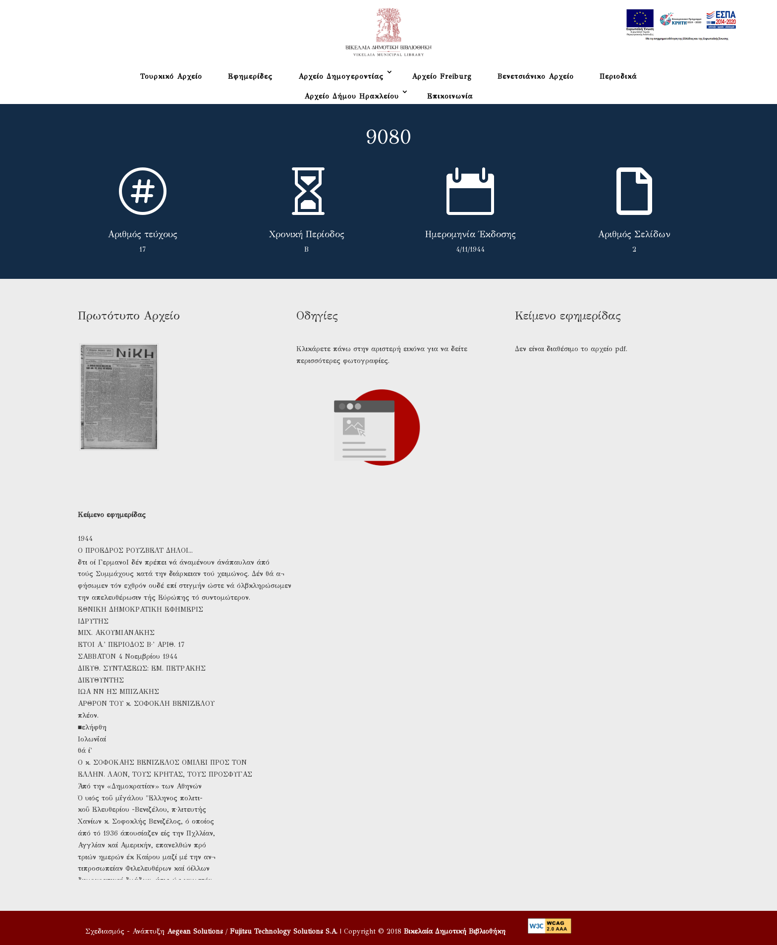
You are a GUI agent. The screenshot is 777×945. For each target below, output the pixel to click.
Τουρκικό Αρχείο (171, 76)
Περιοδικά (618, 76)
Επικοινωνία (450, 96)
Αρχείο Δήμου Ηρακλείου (351, 96)
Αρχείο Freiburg (442, 76)
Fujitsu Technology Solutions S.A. (283, 931)
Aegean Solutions (195, 931)
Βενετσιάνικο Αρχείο (536, 76)
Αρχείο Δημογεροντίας (341, 76)
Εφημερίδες (250, 76)
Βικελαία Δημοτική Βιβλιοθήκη (454, 931)
